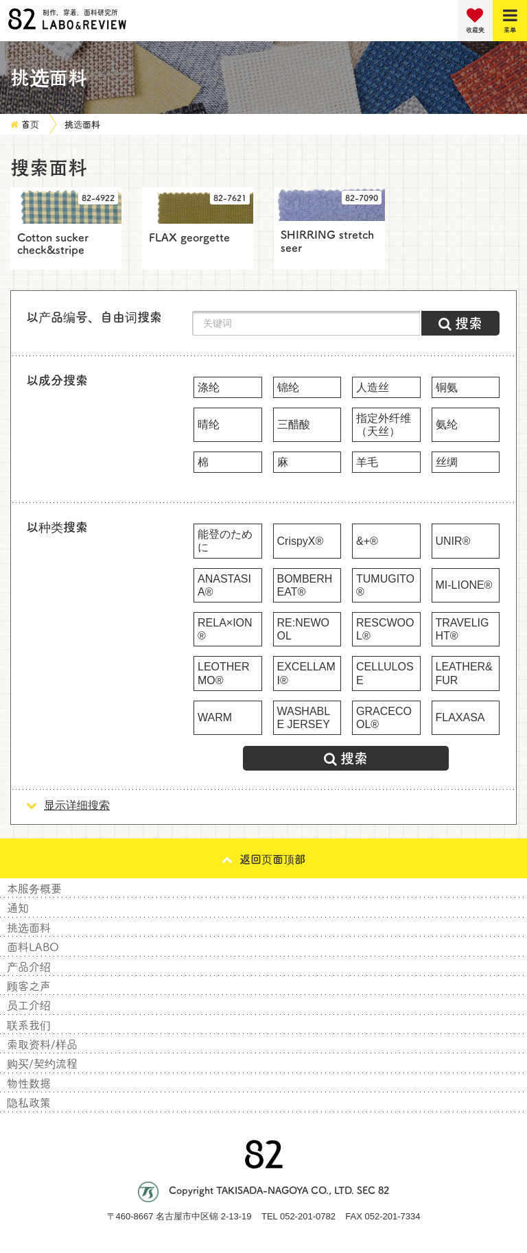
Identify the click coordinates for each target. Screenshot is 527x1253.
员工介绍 (29, 1004)
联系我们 (29, 1024)
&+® (367, 541)
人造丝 (372, 387)
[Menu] (510, 20)
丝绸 (447, 462)
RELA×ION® (225, 629)
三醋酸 (293, 424)
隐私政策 (29, 1102)
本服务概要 (34, 887)
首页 (30, 123)
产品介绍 (29, 966)
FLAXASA (460, 717)
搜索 (346, 758)
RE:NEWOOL (303, 629)
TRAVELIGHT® (462, 629)
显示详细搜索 (68, 805)
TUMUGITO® (385, 585)
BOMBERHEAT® (305, 585)
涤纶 (209, 387)
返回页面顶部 (263, 858)
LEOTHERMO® (224, 673)
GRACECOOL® (384, 717)
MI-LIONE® (464, 585)
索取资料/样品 (42, 1043)
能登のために (225, 540)
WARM (215, 717)
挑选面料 (82, 123)
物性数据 (29, 1082)
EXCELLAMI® (306, 673)
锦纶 (288, 387)
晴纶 (209, 424)
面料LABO (33, 946)
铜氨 (447, 387)
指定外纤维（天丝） (383, 424)
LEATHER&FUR (464, 673)
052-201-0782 (308, 1216)
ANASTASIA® (224, 585)
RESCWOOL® (385, 629)
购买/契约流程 (42, 1062)
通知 (18, 907)
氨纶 (447, 424)
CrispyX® (300, 541)
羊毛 (367, 462)
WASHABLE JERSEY (304, 717)
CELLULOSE (385, 673)
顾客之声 (29, 985)
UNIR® (453, 541)
